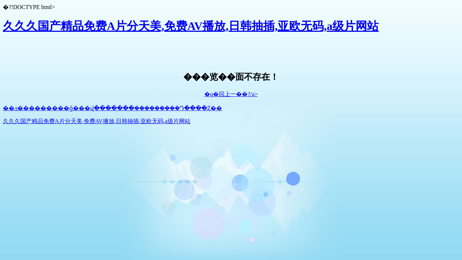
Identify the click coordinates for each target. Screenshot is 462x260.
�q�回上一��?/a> (231, 94)
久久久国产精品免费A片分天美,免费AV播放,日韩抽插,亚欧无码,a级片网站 (191, 26)
